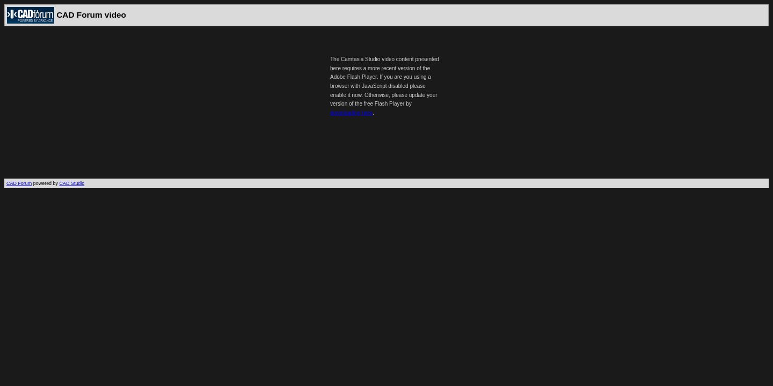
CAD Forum (19, 183)
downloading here (351, 113)
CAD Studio (72, 183)
